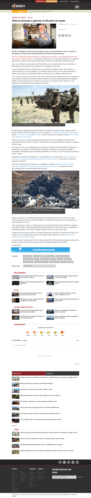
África (13, 481)
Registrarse (81, 476)
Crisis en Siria (38, 256)
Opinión (31, 483)
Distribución (64, 1)
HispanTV (18, 6)
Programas (32, 472)
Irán (13, 472)
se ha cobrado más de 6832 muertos (62, 132)
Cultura (22, 481)
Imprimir (62, 29)
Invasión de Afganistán (62, 256)
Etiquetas (15, 256)
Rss (39, 479)
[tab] (29, 373)
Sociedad (23, 472)
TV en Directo (40, 1)
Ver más (14, 425)
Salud (22, 479)
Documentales (33, 485)
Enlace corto (16, 266)
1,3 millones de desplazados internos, (29, 134)
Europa (14, 483)
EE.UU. (30, 17)
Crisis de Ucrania (49, 256)
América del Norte (19, 17)
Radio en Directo (51, 1)
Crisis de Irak (27, 256)
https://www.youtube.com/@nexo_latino (40, 11)
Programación (74, 1)
